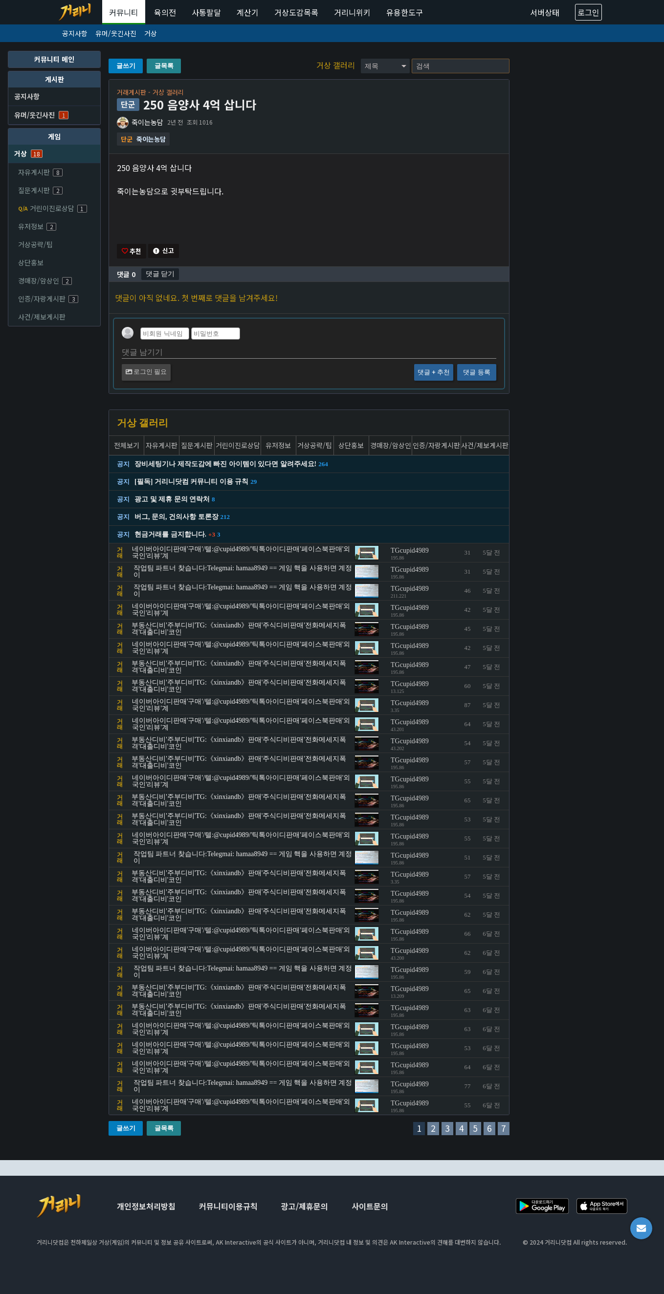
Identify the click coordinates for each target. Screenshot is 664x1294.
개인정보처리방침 (146, 1206)
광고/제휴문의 (304, 1206)
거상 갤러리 (336, 65)
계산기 (248, 12)
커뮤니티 (123, 12)
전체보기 (126, 446)
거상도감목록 (296, 12)
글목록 (164, 65)
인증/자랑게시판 (48, 298)
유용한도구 (404, 12)
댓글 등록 (476, 373)
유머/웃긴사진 (115, 33)
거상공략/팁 (35, 244)
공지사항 (75, 33)
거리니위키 (352, 12)
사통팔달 (206, 12)
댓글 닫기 (160, 274)
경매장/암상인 (45, 280)
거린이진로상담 (52, 208)
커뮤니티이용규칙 (228, 1206)
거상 (150, 33)
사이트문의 (370, 1206)
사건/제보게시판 (42, 317)
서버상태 (544, 12)
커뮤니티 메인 (54, 59)
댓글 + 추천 (434, 373)
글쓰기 (125, 65)
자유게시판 (40, 172)
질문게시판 (40, 190)
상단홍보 (31, 262)
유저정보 (37, 226)
